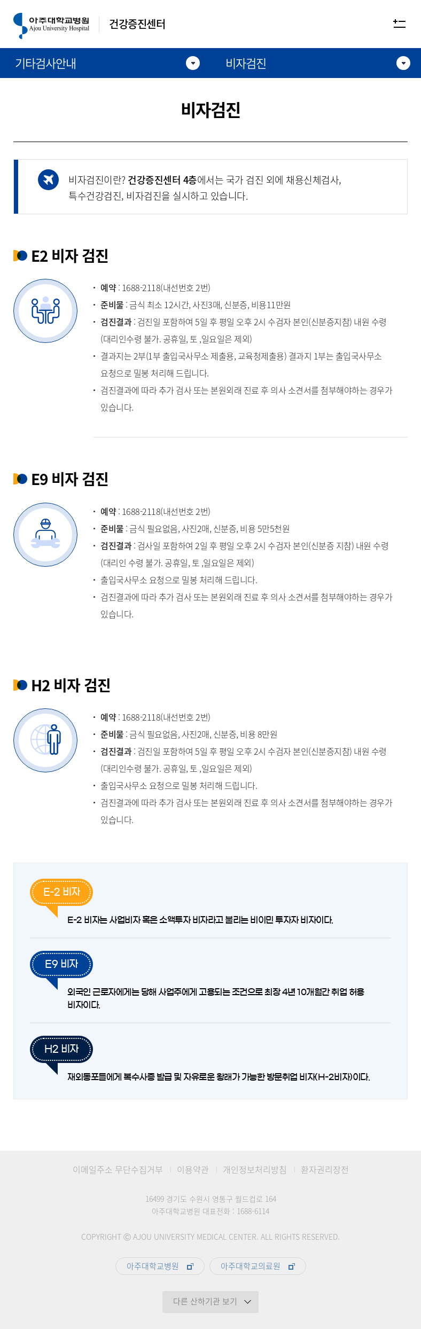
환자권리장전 (325, 1169)
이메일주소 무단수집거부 (118, 1169)
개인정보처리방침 (255, 1169)
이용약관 (193, 1169)
